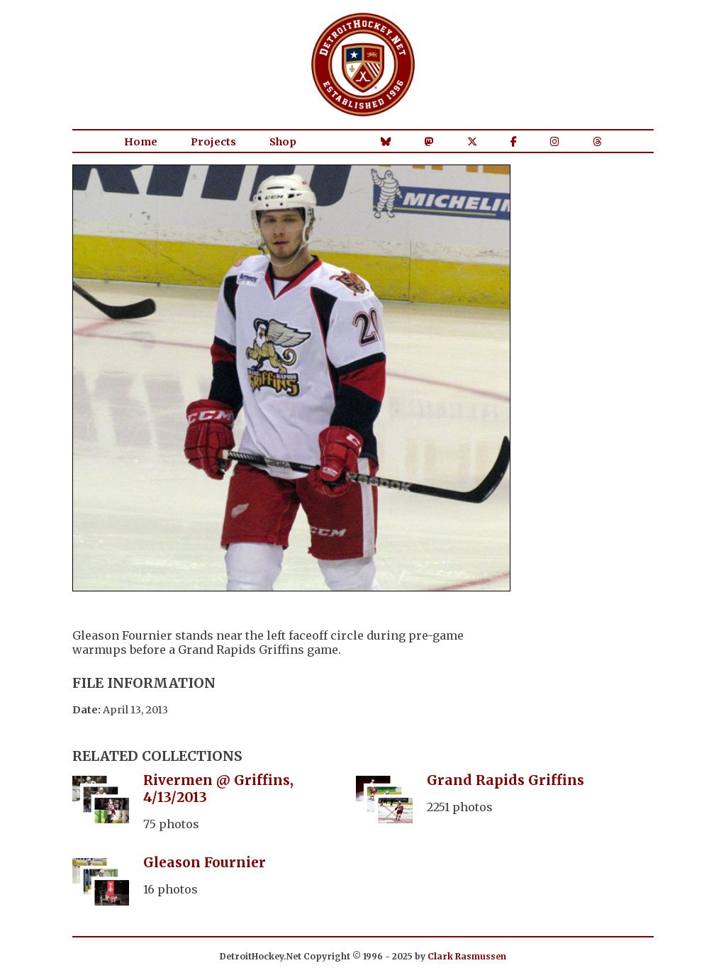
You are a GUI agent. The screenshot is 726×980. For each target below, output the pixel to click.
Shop (282, 141)
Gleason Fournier (204, 862)
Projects (213, 141)
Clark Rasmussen (467, 956)
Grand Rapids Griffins (505, 780)
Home (140, 141)
